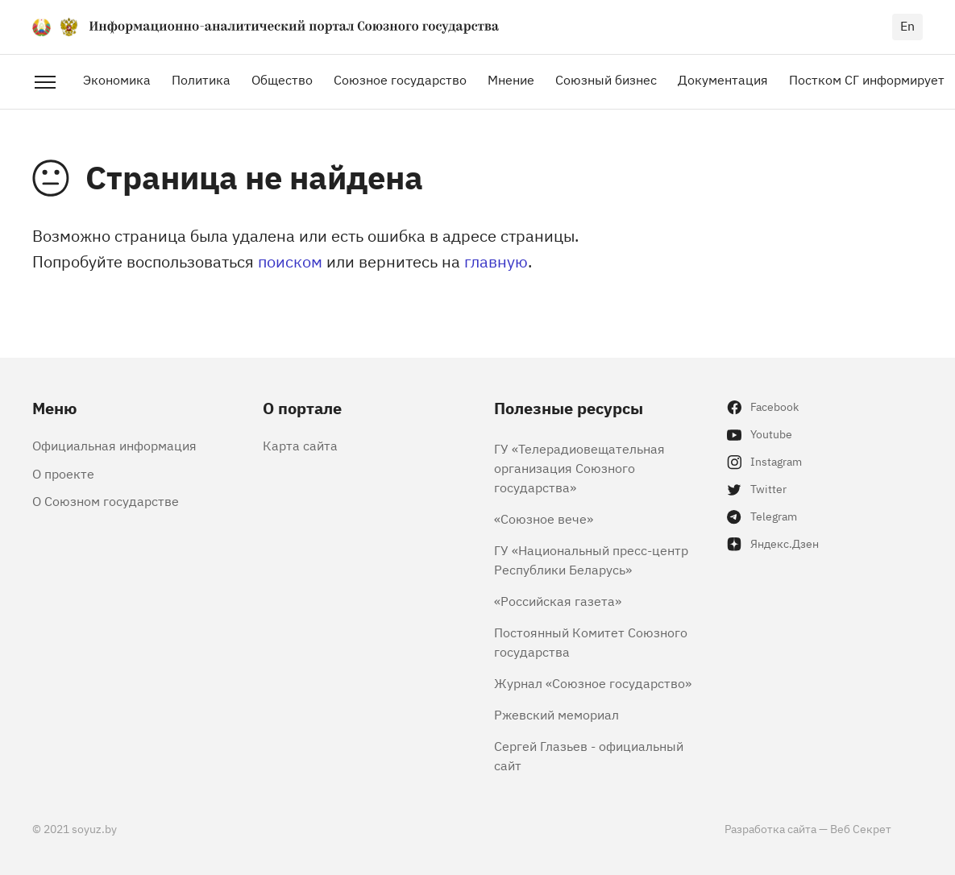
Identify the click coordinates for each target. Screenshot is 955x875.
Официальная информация (114, 445)
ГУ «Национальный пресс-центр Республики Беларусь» (591, 559)
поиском (290, 261)
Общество (282, 79)
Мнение (511, 79)
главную (496, 261)
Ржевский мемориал (556, 714)
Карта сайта (300, 445)
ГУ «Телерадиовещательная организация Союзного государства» (579, 467)
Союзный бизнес (606, 79)
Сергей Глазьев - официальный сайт (588, 754)
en (907, 25)
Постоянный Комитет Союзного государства (590, 641)
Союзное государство (400, 79)
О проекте (63, 473)
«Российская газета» (557, 600)
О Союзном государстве (105, 500)
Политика (201, 79)
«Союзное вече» (543, 518)
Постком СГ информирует (867, 79)
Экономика (117, 79)
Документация (723, 79)
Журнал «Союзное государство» (592, 682)
